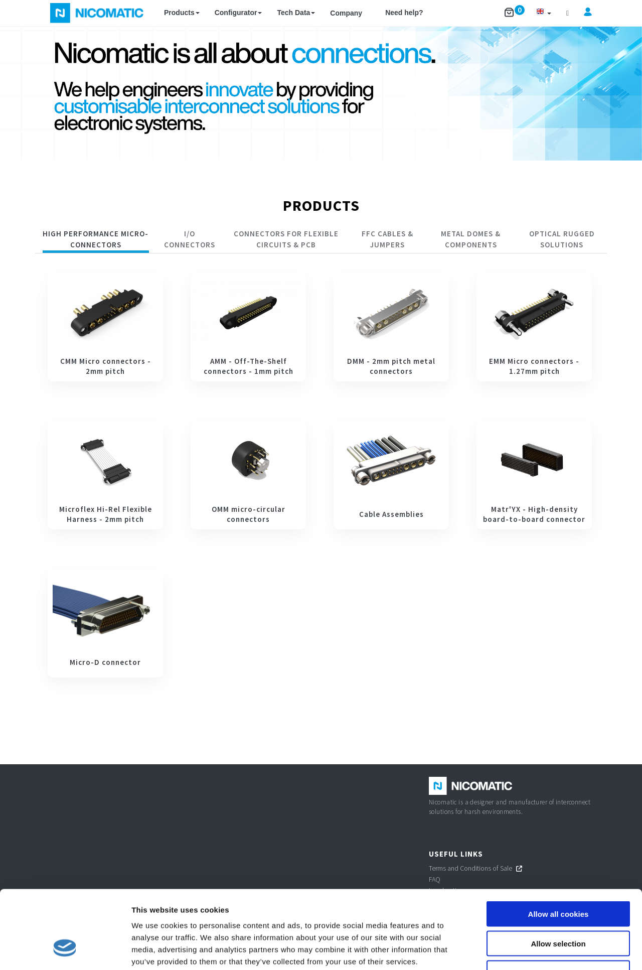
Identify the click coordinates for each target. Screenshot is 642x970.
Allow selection (558, 876)
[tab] (96, 240)
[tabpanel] (321, 475)
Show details (526, 950)
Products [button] (182, 13)
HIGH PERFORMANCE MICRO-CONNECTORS (95, 239)
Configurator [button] (238, 13)
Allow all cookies (558, 847)
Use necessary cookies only (558, 906)
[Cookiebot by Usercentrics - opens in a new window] (65, 950)
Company (346, 13)
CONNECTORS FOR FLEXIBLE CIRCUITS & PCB (286, 239)
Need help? (404, 13)
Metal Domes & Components (471, 239)
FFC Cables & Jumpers (387, 239)
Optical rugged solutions (562, 239)
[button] (544, 13)
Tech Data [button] (296, 13)
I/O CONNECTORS (189, 239)
